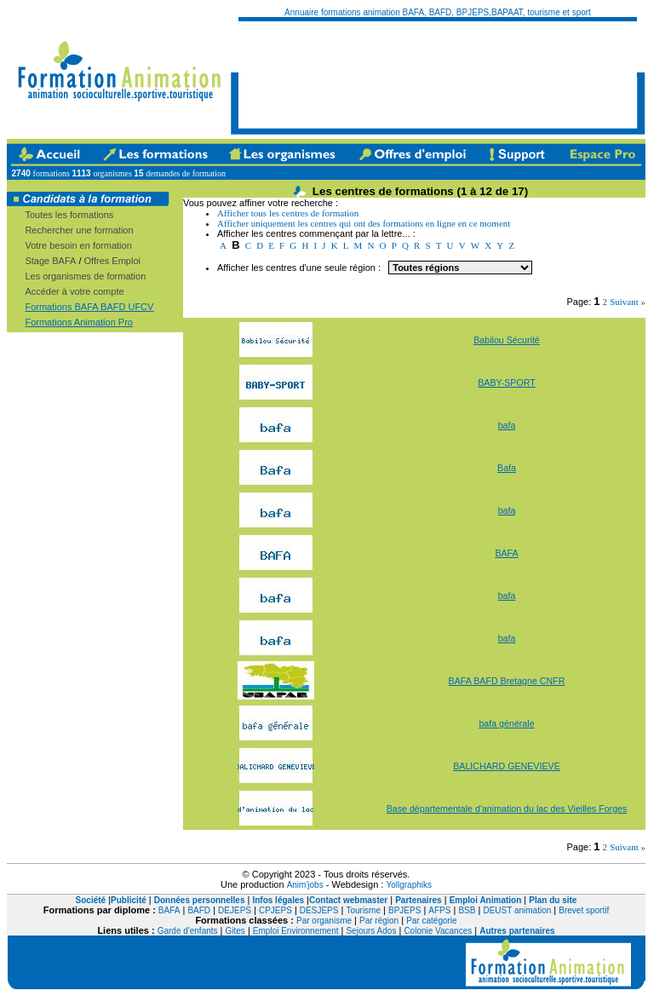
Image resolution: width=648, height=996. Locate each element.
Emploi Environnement (296, 931)
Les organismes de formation (85, 276)
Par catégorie (431, 920)
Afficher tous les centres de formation (287, 213)
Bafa (506, 468)
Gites (235, 931)
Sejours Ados (371, 931)
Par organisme (324, 920)
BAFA (506, 553)
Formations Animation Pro (79, 322)
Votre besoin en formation (78, 245)
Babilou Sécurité (506, 340)
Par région (379, 920)
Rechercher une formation (79, 230)
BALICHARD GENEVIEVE (506, 766)
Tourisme (363, 910)
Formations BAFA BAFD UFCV (89, 307)
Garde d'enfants (188, 931)
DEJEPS (234, 910)
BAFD (198, 910)
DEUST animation (517, 910)
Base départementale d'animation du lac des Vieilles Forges (507, 808)
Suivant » (627, 301)
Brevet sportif (584, 910)
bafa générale (506, 723)
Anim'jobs (305, 884)
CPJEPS (275, 910)
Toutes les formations (69, 215)
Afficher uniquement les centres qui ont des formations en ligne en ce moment (363, 223)
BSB (466, 910)
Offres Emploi (112, 261)
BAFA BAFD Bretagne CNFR (507, 681)
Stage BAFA (50, 261)
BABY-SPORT (507, 382)
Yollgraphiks (409, 884)
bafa (507, 425)
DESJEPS (319, 910)
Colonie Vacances (438, 931)
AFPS (439, 910)
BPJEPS (404, 910)
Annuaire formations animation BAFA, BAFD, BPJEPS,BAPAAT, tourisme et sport (437, 12)
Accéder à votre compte (74, 291)
